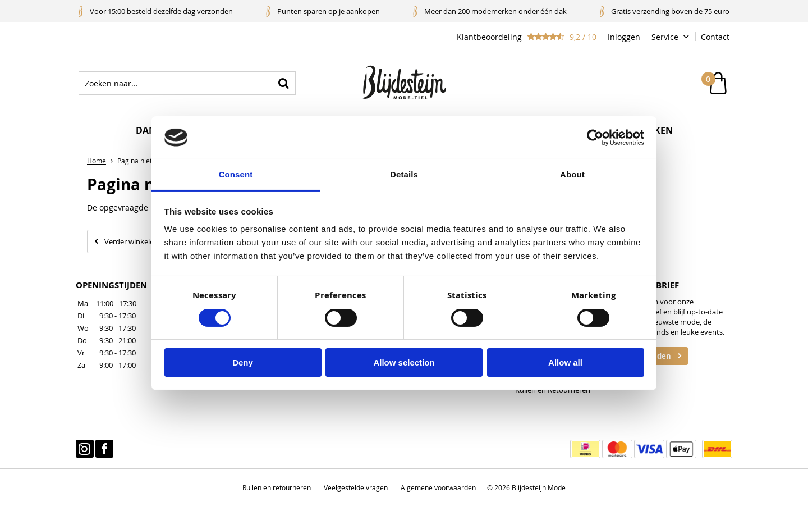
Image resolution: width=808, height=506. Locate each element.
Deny (242, 362)
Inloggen (624, 36)
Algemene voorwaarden (438, 487)
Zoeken (284, 83)
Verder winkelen (131, 241)
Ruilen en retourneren (276, 487)
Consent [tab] (236, 174)
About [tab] (572, 174)
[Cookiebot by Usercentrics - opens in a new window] (595, 137)
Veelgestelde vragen (356, 487)
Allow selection (403, 362)
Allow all (565, 362)
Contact (715, 36)
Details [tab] (404, 174)
